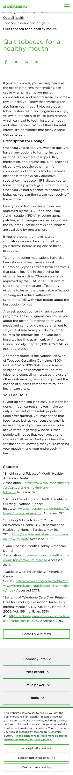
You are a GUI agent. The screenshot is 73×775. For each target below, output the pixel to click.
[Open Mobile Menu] (67, 6)
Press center (35, 672)
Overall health (13, 17)
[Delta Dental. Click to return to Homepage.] (27, 6)
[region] (36, 741)
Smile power (35, 685)
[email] (36, 62)
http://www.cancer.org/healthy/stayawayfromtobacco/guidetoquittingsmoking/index (36, 585)
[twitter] (16, 62)
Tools (35, 698)
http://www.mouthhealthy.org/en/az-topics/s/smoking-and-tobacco (36, 487)
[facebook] (6, 62)
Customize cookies (36, 767)
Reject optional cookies (36, 758)
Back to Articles (36, 634)
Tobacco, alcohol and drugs (24, 23)
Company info (35, 659)
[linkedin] (26, 62)
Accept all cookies (36, 748)
